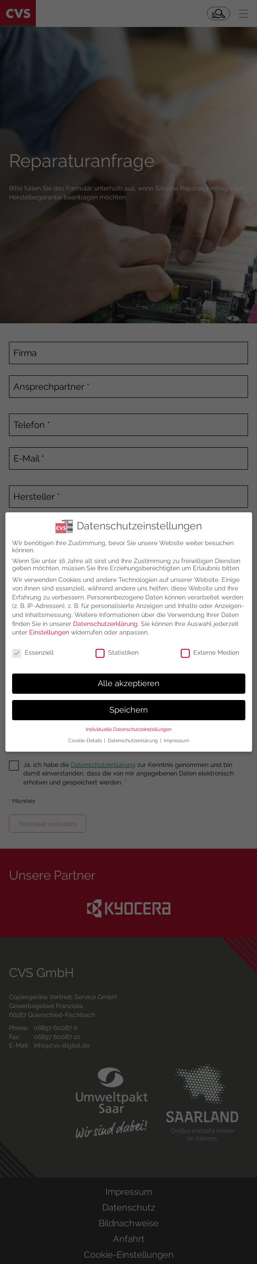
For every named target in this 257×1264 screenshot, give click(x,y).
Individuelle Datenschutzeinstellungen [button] (128, 724)
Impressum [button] (176, 735)
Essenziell (33, 647)
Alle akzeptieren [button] (129, 678)
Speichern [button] (128, 704)
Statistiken (117, 647)
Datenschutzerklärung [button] (133, 735)
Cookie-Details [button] (85, 735)
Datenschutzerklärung (105, 618)
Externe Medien (210, 647)
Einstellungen (49, 627)
